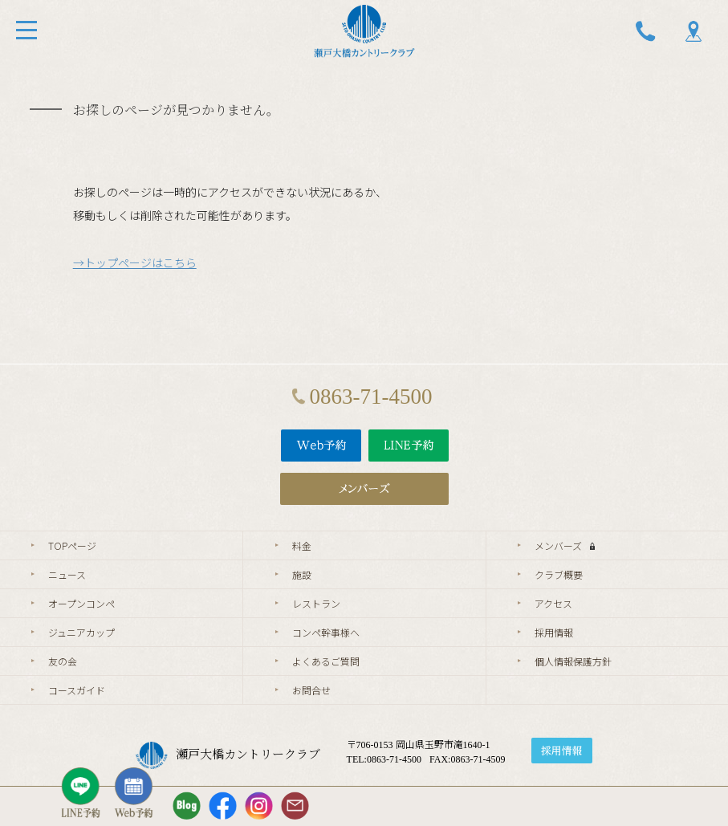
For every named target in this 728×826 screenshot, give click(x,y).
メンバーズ (565, 545)
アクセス (553, 603)
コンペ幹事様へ (326, 632)
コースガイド (76, 690)
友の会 (62, 661)
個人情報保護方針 (573, 661)
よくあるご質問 (326, 661)
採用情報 (554, 632)
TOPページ (72, 545)
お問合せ (311, 690)
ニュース (67, 574)
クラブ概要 (559, 574)
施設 (301, 574)
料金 (301, 545)
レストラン (316, 603)
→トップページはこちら (135, 262)
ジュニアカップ (81, 632)
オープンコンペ (81, 603)
